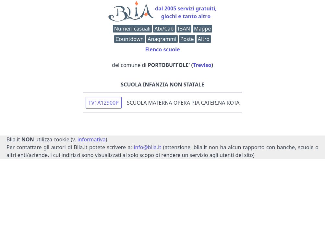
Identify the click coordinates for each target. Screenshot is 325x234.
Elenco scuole (162, 49)
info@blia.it (147, 147)
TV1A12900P (104, 102)
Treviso (202, 65)
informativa (92, 139)
